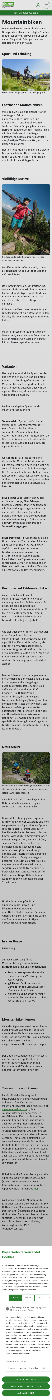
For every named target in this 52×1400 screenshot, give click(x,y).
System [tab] (28, 1298)
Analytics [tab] (16, 1298)
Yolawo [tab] (41, 1298)
